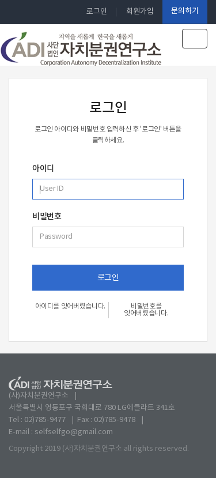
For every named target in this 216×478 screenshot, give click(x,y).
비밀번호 (46, 217)
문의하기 (185, 11)
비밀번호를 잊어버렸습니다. (146, 310)
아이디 (43, 169)
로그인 (96, 11)
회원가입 (140, 11)
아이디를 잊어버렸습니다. (70, 306)
